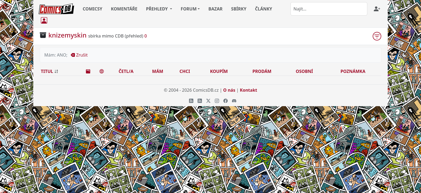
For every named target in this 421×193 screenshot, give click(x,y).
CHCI (185, 71)
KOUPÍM (219, 71)
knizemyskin (67, 35)
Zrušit (79, 55)
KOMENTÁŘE (124, 9)
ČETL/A (126, 71)
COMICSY (92, 9)
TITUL (47, 71)
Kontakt (248, 90)
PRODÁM (261, 71)
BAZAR (215, 9)
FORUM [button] (189, 9)
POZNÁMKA (352, 71)
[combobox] (329, 9)
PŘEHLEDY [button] (157, 9)
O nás (229, 90)
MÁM (157, 71)
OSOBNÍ (304, 71)
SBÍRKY (238, 9)
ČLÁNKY (263, 9)
